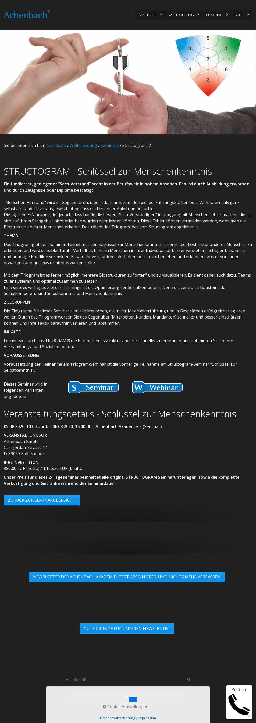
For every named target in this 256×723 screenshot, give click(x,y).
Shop (239, 15)
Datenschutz (129, 697)
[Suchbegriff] (128, 679)
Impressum (103, 697)
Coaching (214, 15)
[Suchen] (189, 679)
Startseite (148, 15)
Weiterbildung (181, 15)
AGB (148, 697)
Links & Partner (171, 697)
